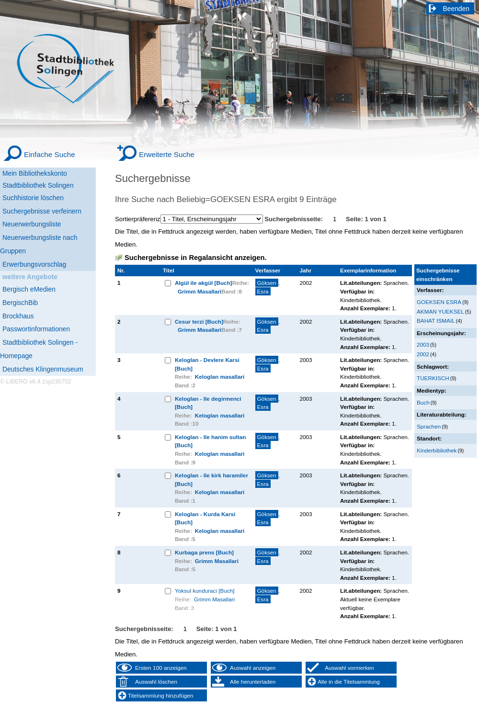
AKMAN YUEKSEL (440, 311)
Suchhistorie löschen (33, 198)
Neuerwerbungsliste (31, 224)
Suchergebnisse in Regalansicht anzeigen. (195, 257)
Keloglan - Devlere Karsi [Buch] (207, 364)
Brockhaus (18, 316)
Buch (423, 402)
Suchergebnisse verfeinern (41, 211)
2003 (423, 344)
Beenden (456, 8)
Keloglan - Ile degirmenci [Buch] (208, 402)
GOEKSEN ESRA (439, 302)
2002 (423, 354)
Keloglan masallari (220, 376)
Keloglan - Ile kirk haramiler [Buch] (211, 479)
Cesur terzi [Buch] (199, 321)
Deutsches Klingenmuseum (42, 369)
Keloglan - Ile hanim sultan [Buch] (210, 441)
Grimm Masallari (199, 291)
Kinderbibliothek (436, 450)
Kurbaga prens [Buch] (204, 552)
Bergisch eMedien (29, 289)
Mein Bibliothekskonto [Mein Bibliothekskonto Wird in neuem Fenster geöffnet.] (34, 173)
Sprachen (429, 426)
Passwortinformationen (36, 329)
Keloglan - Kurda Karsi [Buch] (205, 518)
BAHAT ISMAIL (436, 320)
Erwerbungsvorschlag (34, 264)
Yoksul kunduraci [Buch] (205, 590)
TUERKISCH (433, 378)
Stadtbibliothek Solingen (38, 185)
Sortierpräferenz (137, 219)
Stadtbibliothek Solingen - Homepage (39, 349)
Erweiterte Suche (166, 154)
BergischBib (20, 302)
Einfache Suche (49, 154)
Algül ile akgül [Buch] (203, 283)
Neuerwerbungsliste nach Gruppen (38, 244)
